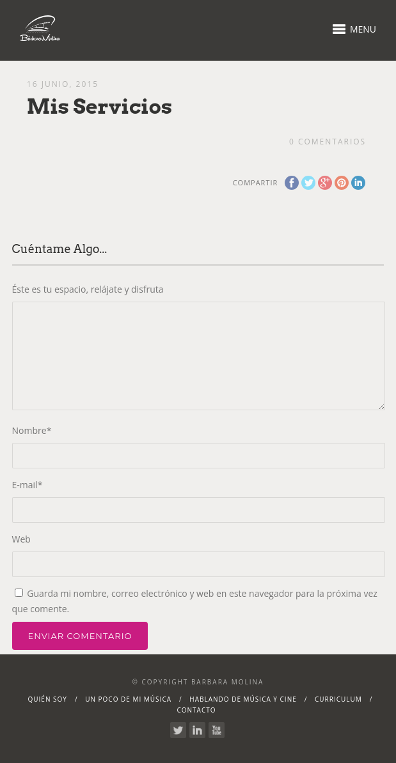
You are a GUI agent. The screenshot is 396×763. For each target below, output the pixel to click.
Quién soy (47, 699)
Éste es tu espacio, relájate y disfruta (88, 289)
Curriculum (338, 699)
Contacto (196, 709)
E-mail (27, 485)
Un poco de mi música (128, 699)
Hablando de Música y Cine (242, 699)
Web (21, 539)
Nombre (32, 430)
